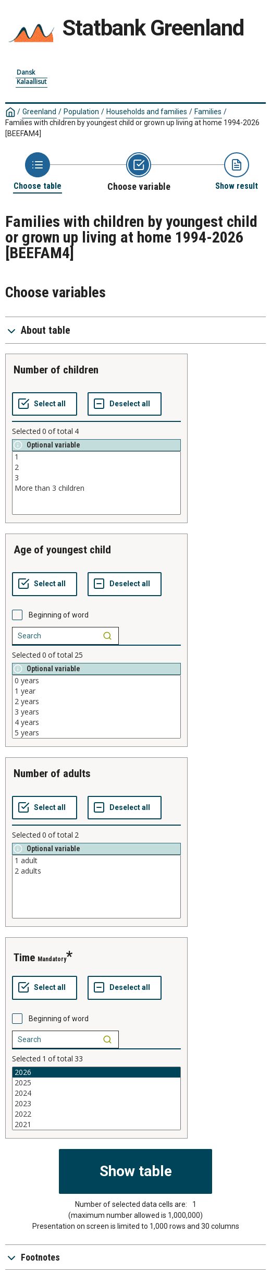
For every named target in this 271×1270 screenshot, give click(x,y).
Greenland (39, 111)
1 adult (96, 860)
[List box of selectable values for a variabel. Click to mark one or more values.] (96, 483)
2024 (96, 1093)
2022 (96, 1114)
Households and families (146, 111)
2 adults (96, 871)
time (24, 957)
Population (81, 111)
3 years (96, 712)
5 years (96, 733)
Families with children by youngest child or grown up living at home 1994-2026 (132, 128)
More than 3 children (96, 488)
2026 (96, 1072)
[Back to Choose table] (37, 171)
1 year (96, 691)
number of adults (52, 773)
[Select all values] (44, 404)
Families (207, 111)
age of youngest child (62, 549)
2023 (96, 1103)
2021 (96, 1124)
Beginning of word (59, 615)
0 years (96, 680)
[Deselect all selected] (125, 404)
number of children (56, 370)
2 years (96, 701)
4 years (96, 722)
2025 (96, 1083)
